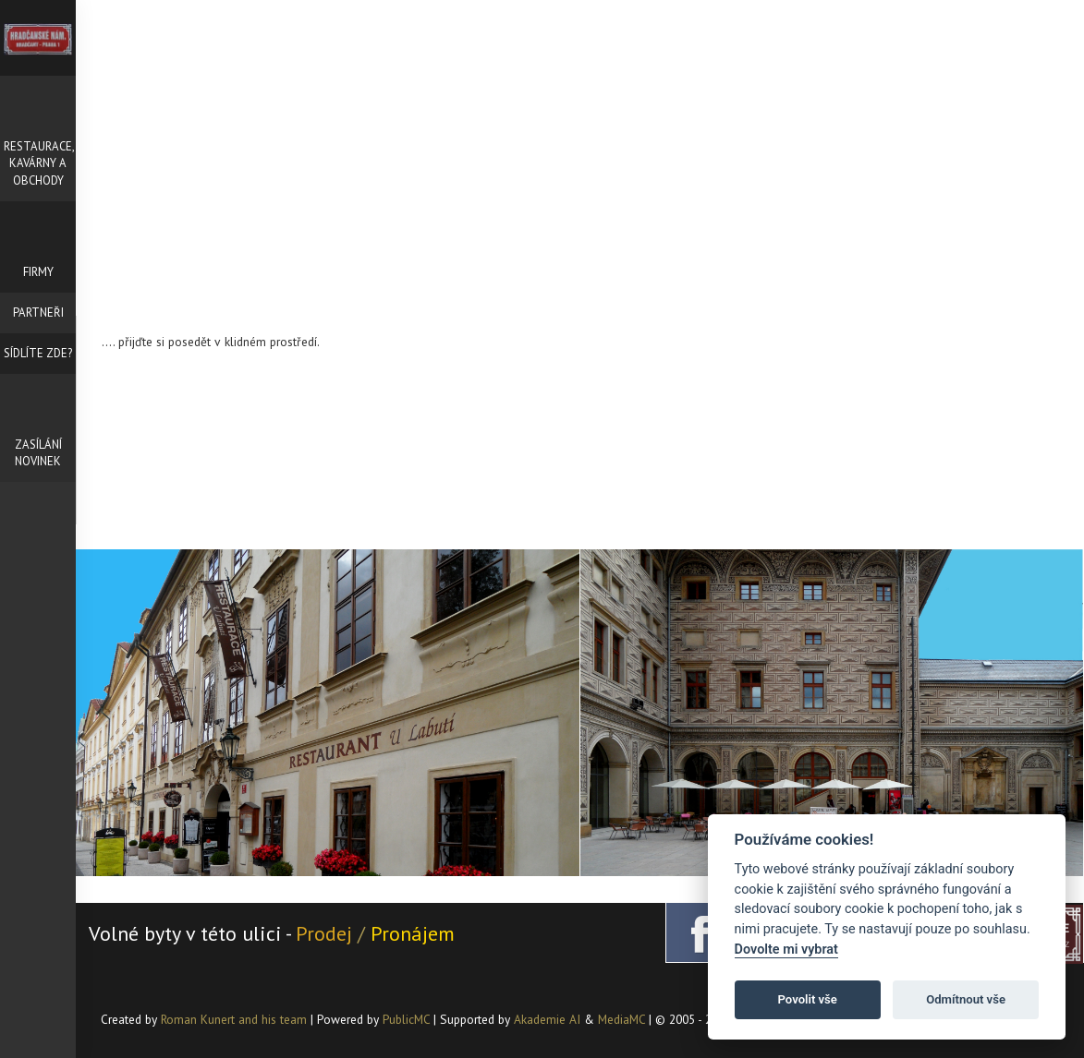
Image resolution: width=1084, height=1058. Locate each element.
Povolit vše (807, 999)
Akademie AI (547, 1019)
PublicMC (406, 1019)
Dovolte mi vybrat (786, 949)
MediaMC (621, 1019)
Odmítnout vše (965, 999)
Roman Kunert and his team (236, 1019)
